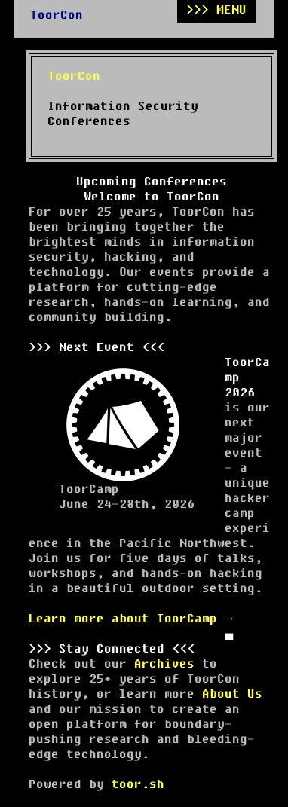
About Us (232, 694)
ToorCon (56, 15)
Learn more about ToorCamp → (131, 618)
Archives (164, 663)
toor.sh (138, 784)
